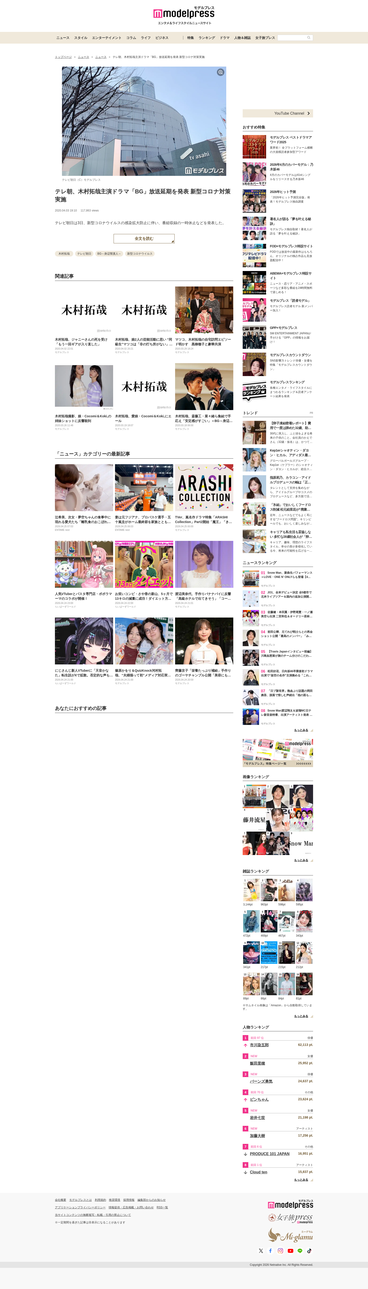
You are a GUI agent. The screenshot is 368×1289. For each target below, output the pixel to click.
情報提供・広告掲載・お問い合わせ (131, 1207)
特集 (190, 38)
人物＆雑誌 (242, 38)
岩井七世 (257, 1118)
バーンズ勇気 (261, 1081)
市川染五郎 (259, 1045)
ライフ (146, 38)
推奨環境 (114, 1200)
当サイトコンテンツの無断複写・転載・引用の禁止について (93, 1215)
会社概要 (60, 1200)
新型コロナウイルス (140, 253)
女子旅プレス (265, 38)
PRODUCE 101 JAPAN (270, 1154)
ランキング (207, 38)
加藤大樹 (257, 1136)
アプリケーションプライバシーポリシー (80, 1207)
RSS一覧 (162, 1207)
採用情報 (128, 1200)
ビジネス (162, 38)
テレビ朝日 (84, 253)
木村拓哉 (64, 253)
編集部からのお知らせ (152, 1200)
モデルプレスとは (80, 1200)
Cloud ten (258, 1172)
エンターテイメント (107, 38)
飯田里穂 (257, 1063)
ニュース (62, 38)
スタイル (80, 38)
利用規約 (100, 1200)
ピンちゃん (259, 1099)
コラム (131, 38)
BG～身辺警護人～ (109, 253)
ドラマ (225, 38)
